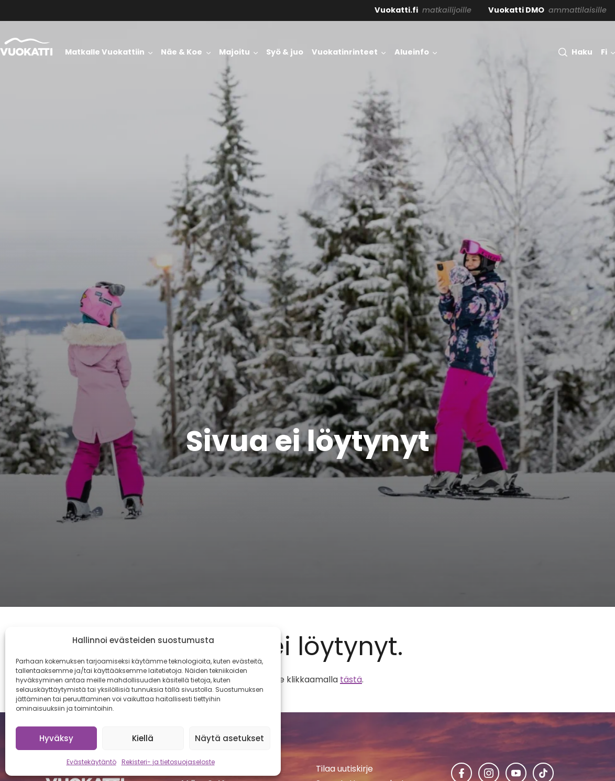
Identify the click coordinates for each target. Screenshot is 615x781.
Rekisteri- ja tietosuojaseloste (168, 761)
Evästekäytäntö (91, 761)
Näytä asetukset (229, 738)
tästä (351, 679)
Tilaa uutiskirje (344, 769)
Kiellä (142, 738)
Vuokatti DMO (516, 10)
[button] (575, 52)
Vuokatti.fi (396, 10)
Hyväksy (56, 738)
